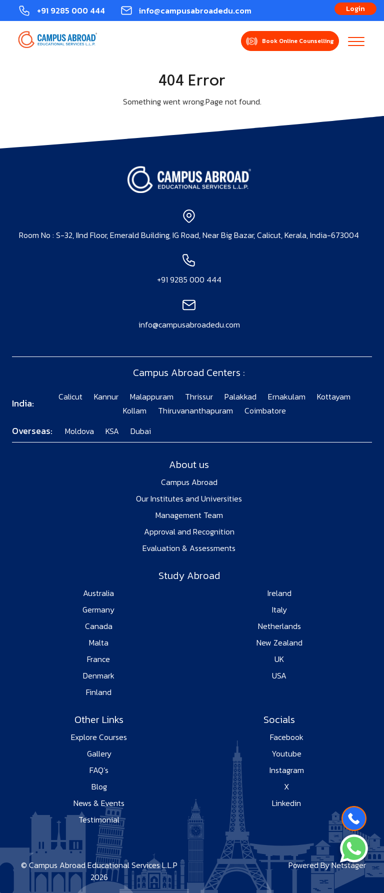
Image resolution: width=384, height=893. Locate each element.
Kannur (106, 396)
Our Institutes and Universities (189, 498)
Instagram (287, 770)
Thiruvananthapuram (195, 410)
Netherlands (279, 626)
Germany (98, 610)
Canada (98, 626)
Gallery (99, 754)
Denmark (98, 676)
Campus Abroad (189, 482)
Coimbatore (265, 410)
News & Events (99, 803)
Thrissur (199, 396)
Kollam (134, 410)
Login (355, 9)
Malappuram (152, 396)
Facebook (287, 737)
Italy (279, 610)
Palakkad (240, 396)
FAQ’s (99, 770)
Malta (98, 642)
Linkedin (286, 803)
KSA (112, 431)
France (98, 659)
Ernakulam (287, 396)
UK (279, 659)
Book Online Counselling (298, 41)
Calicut (70, 396)
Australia (98, 593)
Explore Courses (99, 737)
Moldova (79, 431)
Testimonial (99, 820)
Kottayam (333, 396)
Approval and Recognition (189, 532)
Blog (99, 786)
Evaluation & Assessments (189, 548)
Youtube (287, 754)
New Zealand (279, 642)
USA (279, 676)
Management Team (189, 515)
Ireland (280, 593)
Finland (99, 692)
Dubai (140, 431)
